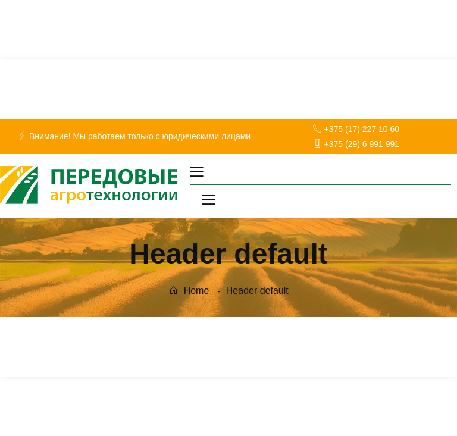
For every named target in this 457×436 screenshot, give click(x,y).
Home (188, 291)
